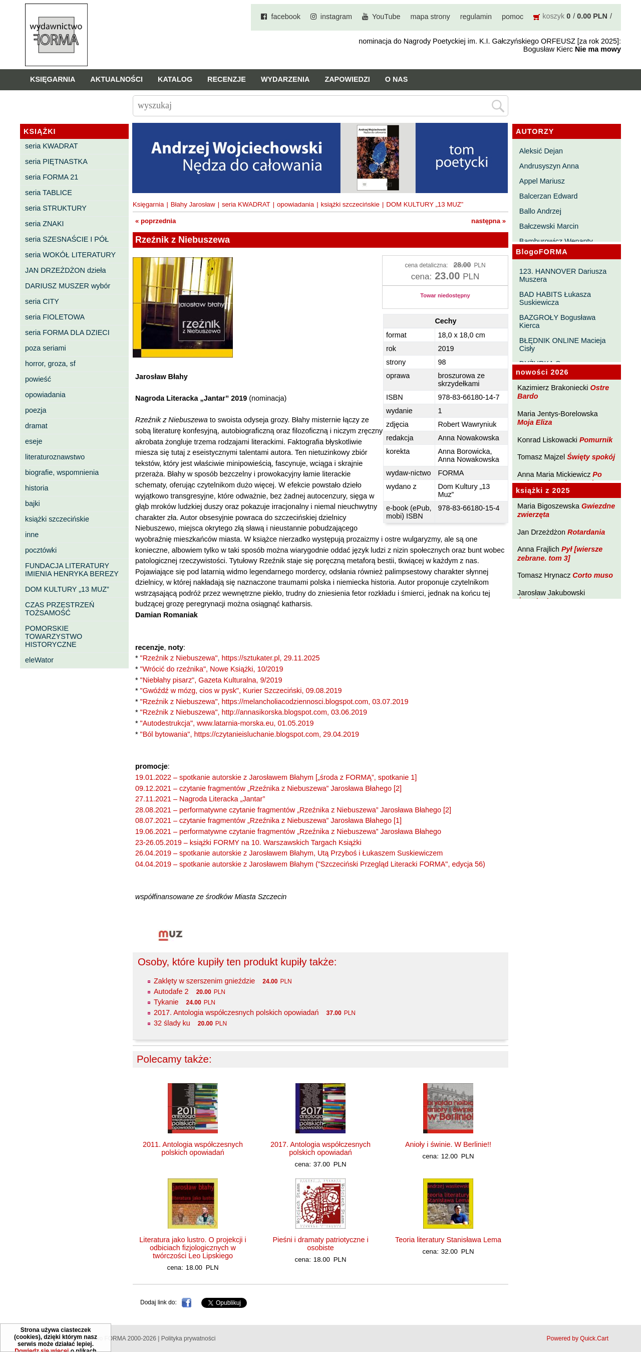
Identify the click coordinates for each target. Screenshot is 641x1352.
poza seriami (45, 348)
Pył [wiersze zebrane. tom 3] (559, 553)
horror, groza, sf (50, 364)
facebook (285, 17)
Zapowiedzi (347, 79)
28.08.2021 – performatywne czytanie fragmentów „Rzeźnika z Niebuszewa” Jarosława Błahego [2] (293, 810)
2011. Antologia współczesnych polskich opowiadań (193, 1148)
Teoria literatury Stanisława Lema (448, 1240)
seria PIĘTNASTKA (56, 161)
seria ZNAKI (44, 224)
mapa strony (430, 17)
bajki (32, 503)
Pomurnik (595, 440)
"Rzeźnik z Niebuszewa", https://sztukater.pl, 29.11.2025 (230, 658)
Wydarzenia (285, 79)
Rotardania (586, 532)
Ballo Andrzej (540, 211)
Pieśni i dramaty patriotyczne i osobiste (320, 1244)
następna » (488, 221)
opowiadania (45, 395)
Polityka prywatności (188, 1338)
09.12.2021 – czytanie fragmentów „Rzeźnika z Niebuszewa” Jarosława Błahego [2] (268, 788)
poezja (35, 410)
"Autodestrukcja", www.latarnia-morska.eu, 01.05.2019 (227, 723)
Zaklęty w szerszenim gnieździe (204, 981)
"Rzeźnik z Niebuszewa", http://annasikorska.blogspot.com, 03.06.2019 (253, 712)
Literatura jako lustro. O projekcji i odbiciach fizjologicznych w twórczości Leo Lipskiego (192, 1248)
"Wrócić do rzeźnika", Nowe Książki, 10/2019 (211, 669)
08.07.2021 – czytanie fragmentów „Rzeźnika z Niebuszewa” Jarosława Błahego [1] (268, 820)
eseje (33, 441)
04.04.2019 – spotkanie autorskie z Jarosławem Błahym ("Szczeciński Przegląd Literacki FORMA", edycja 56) (310, 864)
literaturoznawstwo (55, 457)
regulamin (476, 17)
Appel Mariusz (542, 181)
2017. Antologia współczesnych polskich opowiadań (236, 1012)
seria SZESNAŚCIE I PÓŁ (67, 239)
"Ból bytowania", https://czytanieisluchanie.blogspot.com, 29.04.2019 (249, 734)
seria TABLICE (48, 193)
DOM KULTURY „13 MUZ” (67, 589)
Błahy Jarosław (193, 204)
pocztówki (41, 550)
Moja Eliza (534, 422)
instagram (336, 17)
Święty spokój (591, 457)
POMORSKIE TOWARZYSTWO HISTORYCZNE (53, 636)
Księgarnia (52, 79)
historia (36, 488)
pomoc (512, 17)
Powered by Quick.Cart (577, 1338)
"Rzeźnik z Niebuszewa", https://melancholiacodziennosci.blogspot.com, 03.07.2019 (274, 702)
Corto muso (592, 575)
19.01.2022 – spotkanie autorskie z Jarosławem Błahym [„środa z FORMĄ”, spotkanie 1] (276, 777)
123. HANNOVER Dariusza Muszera (562, 275)
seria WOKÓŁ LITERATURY (70, 255)
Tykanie (166, 1002)
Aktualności (116, 79)
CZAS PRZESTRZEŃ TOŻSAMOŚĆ (59, 609)
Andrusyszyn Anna (549, 166)
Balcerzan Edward (548, 196)
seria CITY (42, 301)
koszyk (553, 16)
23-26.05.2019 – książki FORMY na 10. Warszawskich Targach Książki (248, 842)
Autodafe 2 (171, 991)
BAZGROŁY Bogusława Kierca (557, 321)
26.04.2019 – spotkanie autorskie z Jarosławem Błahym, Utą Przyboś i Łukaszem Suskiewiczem (289, 853)
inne (32, 535)
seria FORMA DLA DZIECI (67, 332)
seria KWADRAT (51, 146)
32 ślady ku (172, 1023)
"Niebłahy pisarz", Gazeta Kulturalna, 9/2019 (211, 680)
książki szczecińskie (57, 519)
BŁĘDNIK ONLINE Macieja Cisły (562, 344)
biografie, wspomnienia (62, 472)
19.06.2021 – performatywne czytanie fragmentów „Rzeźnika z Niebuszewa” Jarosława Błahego (288, 831)
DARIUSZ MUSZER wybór (67, 286)
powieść (38, 379)
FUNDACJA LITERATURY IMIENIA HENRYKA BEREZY (72, 570)
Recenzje (226, 79)
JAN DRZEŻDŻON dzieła (65, 270)
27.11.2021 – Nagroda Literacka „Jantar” (200, 799)
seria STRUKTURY (56, 208)
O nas (396, 79)
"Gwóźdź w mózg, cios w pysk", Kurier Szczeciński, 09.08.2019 (241, 691)
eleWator (39, 660)
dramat (36, 426)
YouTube (386, 17)
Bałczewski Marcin (548, 226)
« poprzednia (155, 221)
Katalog (175, 79)
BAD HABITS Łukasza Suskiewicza (555, 298)
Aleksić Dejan (541, 151)
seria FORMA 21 (51, 177)
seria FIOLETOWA (55, 317)
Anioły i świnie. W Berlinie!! (448, 1144)
